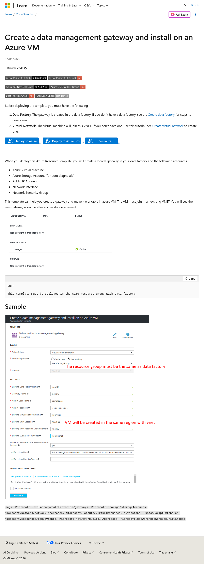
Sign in (195, 5)
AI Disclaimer (11, 552)
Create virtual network (168, 126)
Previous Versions (35, 552)
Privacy (86, 552)
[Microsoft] (7, 5)
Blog (53, 552)
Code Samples (25, 14)
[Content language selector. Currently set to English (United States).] (21, 543)
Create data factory (161, 114)
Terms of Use (146, 552)
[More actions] (195, 14)
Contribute (71, 552)
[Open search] (185, 5)
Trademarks (166, 552)
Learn (8, 14)
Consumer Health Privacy (114, 552)
